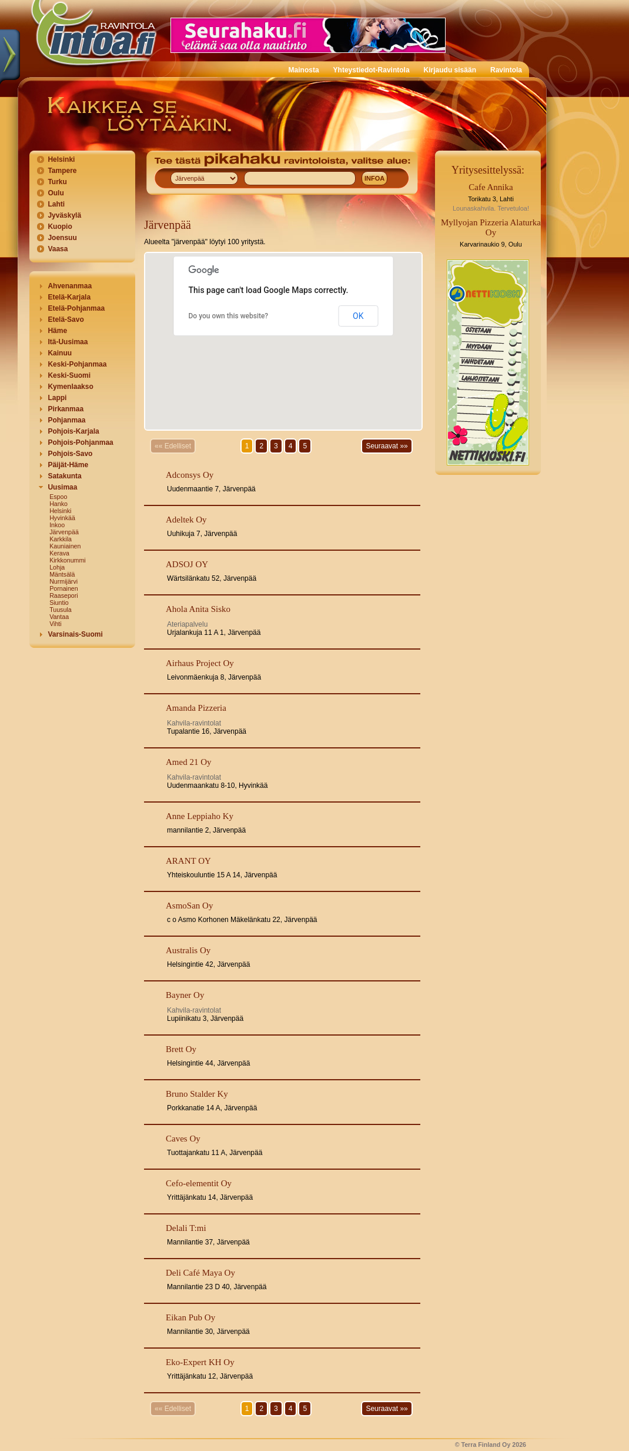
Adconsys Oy (189, 475)
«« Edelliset (173, 446)
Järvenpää (64, 531)
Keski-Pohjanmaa (77, 364)
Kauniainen (65, 546)
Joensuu (62, 238)
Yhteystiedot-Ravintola (371, 70)
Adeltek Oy (186, 519)
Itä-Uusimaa (68, 342)
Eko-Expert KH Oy (200, 1362)
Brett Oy (181, 1049)
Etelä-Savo (65, 319)
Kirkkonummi (67, 560)
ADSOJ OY (187, 564)
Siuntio (59, 602)
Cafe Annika (491, 187)
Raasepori (63, 595)
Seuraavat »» (386, 446)
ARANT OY (188, 861)
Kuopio (60, 226)
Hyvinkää (62, 517)
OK (358, 316)
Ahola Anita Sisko (198, 609)
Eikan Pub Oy (190, 1317)
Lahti (56, 204)
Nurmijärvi (63, 581)
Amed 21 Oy (189, 762)
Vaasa (58, 249)
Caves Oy (183, 1138)
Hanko (58, 503)
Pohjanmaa (66, 420)
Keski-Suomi (69, 375)
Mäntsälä (62, 574)
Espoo (58, 496)
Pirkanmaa (65, 409)
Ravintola (506, 70)
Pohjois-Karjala (73, 431)
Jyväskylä (64, 215)
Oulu (55, 193)
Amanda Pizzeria (196, 708)
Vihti (55, 623)
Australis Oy (188, 950)
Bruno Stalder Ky (197, 1094)
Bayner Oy (185, 995)
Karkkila (60, 539)
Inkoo (57, 524)
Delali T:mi (186, 1228)
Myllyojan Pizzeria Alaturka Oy (491, 227)
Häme (57, 331)
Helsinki (61, 159)
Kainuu (60, 353)
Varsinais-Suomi (75, 634)
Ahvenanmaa (70, 286)
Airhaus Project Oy (200, 663)
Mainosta (304, 70)
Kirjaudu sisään (450, 70)
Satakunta (64, 476)
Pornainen (63, 588)
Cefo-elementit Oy (199, 1183)
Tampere (62, 171)
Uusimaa (62, 487)
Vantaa (59, 616)
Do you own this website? (229, 316)
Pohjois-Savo (70, 454)
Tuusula (60, 609)
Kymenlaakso (70, 386)
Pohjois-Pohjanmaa (80, 442)
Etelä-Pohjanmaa (76, 308)
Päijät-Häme (68, 465)
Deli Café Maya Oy (200, 1272)
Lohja (57, 567)
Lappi (57, 398)
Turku (57, 182)
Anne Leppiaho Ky (199, 816)
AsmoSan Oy (189, 905)
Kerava (59, 553)
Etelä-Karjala (69, 297)
